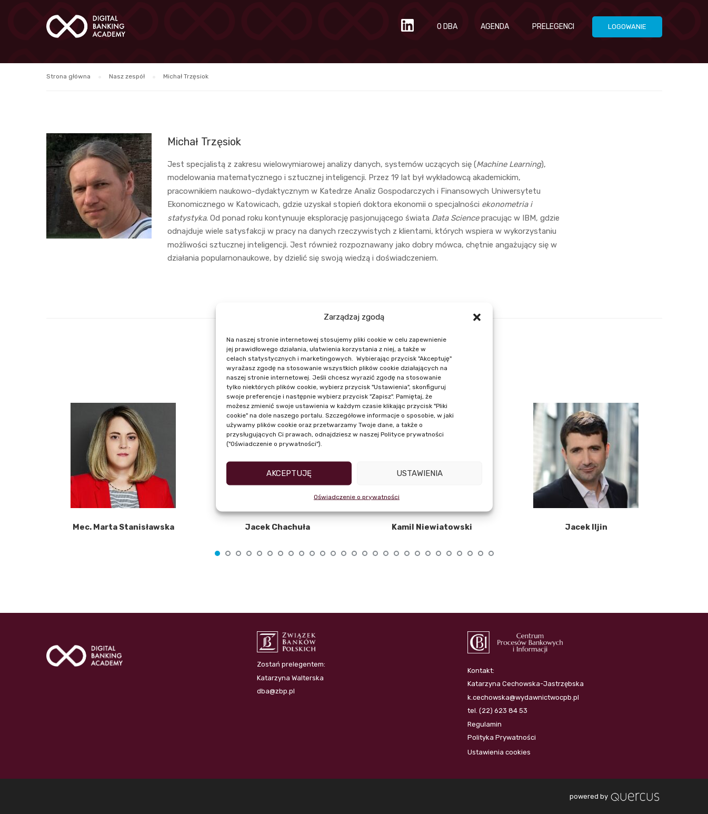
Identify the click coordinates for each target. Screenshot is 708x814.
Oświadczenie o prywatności (357, 496)
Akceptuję (289, 473)
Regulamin (484, 724)
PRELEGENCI (553, 26)
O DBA (447, 26)
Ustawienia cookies (499, 752)
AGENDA (495, 26)
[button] (477, 317)
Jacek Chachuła (277, 527)
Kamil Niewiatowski (432, 527)
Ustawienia (419, 473)
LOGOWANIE (627, 27)
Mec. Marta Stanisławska (123, 527)
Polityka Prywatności (501, 737)
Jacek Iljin (586, 527)
